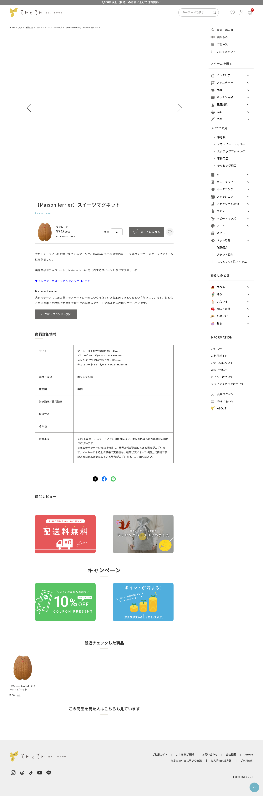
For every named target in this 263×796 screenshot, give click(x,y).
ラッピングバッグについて (227, 384)
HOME (12, 27)
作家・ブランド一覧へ (58, 314)
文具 (20, 27)
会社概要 (231, 754)
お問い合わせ (210, 754)
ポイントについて (222, 377)
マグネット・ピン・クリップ (49, 27)
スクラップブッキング (231, 151)
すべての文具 (219, 128)
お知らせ (216, 348)
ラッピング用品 (227, 165)
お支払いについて (222, 362)
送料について (219, 370)
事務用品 (29, 27)
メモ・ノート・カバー (231, 144)
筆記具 (221, 137)
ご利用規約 (246, 760)
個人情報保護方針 (221, 760)
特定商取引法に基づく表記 (186, 760)
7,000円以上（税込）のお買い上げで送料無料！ (131, 2)
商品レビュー (45, 497)
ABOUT (249, 754)
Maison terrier (44, 213)
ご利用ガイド (219, 355)
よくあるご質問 (185, 754)
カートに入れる (150, 231)
